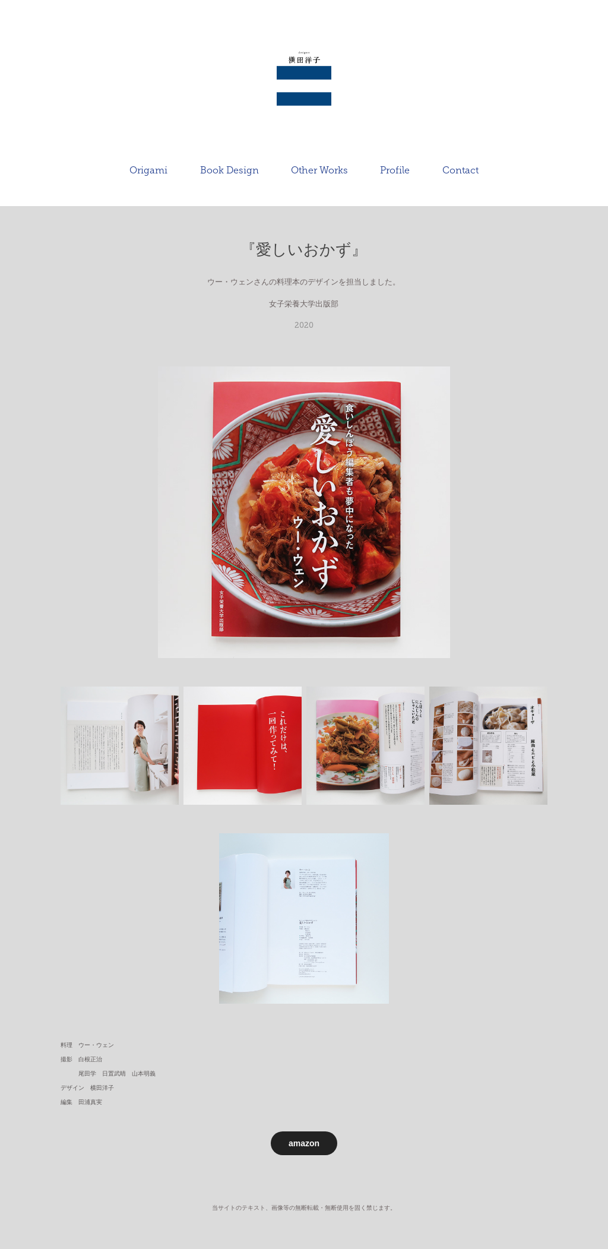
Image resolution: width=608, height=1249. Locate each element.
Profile (395, 170)
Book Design (229, 170)
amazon (304, 1143)
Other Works (319, 170)
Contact (460, 170)
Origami (148, 170)
